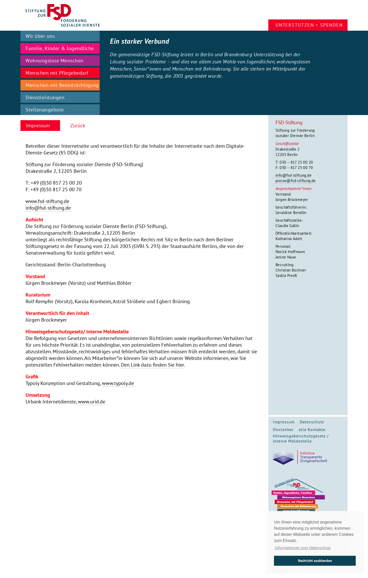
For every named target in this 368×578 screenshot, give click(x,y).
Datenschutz (312, 421)
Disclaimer (283, 429)
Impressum (284, 421)
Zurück (77, 125)
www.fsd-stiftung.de (47, 201)
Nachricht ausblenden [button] (315, 560)
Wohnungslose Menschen (55, 60)
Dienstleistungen (45, 97)
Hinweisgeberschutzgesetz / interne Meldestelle (301, 438)
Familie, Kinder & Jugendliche (60, 48)
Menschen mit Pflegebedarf (57, 73)
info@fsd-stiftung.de (293, 175)
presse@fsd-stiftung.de (295, 180)
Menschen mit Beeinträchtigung (62, 85)
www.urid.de (91, 401)
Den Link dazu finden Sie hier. (153, 364)
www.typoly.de (118, 383)
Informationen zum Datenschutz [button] (303, 547)
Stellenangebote (45, 109)
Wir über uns (40, 36)
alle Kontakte (312, 429)
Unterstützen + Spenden (309, 25)
